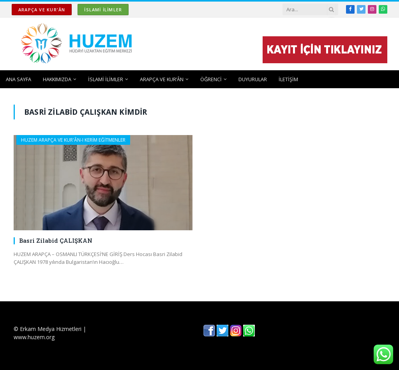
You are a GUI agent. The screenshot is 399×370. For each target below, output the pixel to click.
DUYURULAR (252, 79)
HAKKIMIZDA (57, 79)
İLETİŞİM (288, 79)
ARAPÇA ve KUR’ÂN (162, 79)
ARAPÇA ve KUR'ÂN (41, 9)
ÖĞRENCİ (211, 79)
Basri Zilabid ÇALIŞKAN (55, 240)
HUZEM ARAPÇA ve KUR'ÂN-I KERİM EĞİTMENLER (73, 140)
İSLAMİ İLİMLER (103, 9)
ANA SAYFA (18, 79)
